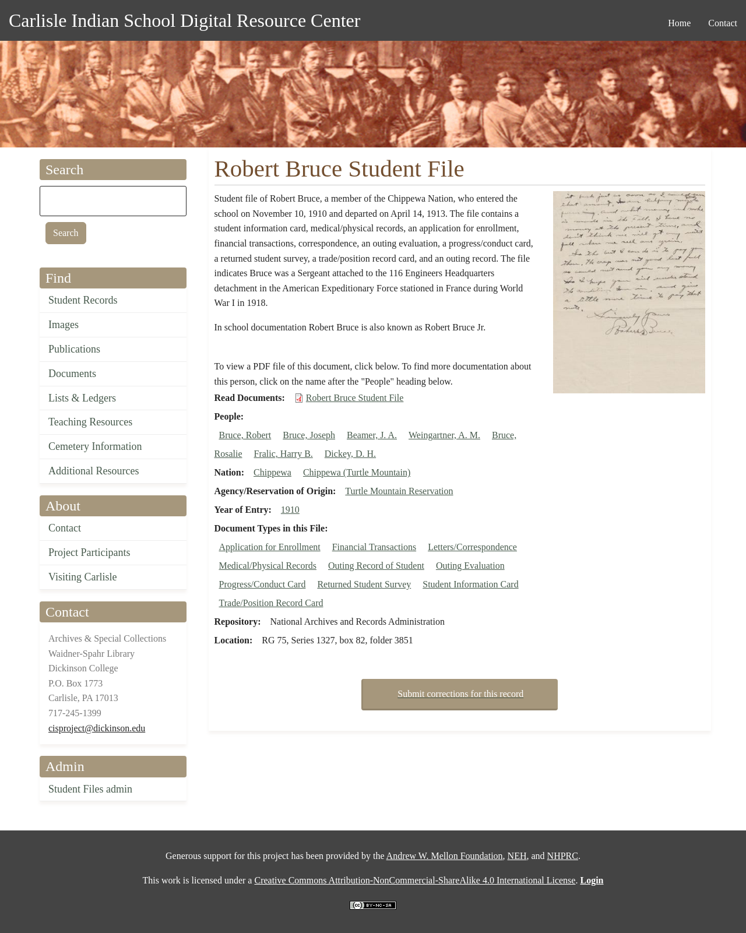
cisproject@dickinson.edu (96, 728)
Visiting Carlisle (82, 577)
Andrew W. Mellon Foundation (444, 856)
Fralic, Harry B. (283, 454)
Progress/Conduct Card (262, 584)
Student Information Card (470, 584)
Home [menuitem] (679, 23)
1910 (290, 510)
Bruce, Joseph (309, 435)
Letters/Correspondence (472, 547)
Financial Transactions (374, 547)
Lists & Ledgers (82, 398)
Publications (74, 349)
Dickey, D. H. (350, 454)
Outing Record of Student (376, 566)
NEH (517, 856)
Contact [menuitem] (722, 23)
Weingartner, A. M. (444, 435)
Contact (64, 528)
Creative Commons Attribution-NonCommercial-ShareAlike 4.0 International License (414, 880)
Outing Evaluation (470, 566)
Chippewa (272, 472)
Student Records (83, 300)
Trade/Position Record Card (271, 603)
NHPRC (562, 856)
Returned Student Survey (364, 584)
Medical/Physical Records (268, 566)
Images (63, 324)
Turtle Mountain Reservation (399, 491)
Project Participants (89, 552)
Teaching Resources (90, 422)
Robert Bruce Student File (355, 398)
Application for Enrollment (270, 547)
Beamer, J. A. (372, 435)
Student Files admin (90, 789)
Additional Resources (93, 471)
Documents (72, 373)
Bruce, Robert (245, 435)
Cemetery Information (95, 446)
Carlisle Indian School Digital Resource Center (184, 20)
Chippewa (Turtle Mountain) (356, 472)
